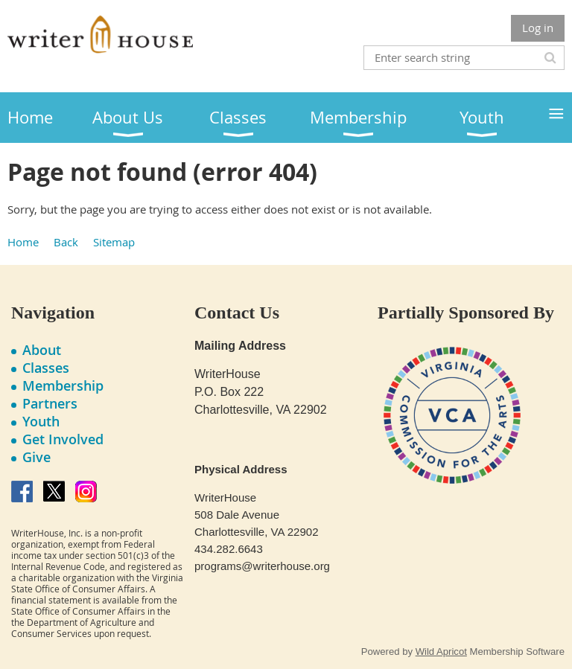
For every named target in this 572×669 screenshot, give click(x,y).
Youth (41, 421)
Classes (45, 368)
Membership (63, 385)
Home (23, 241)
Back (66, 241)
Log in (537, 27)
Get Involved (63, 439)
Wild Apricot (441, 651)
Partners (49, 403)
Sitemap (114, 241)
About (41, 350)
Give (36, 457)
